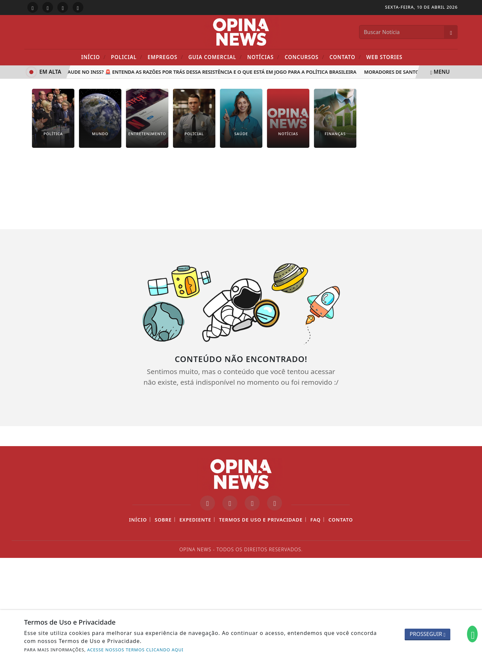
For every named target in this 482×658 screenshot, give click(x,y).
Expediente (195, 520)
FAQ (315, 520)
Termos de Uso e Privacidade (261, 520)
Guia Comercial (215, 57)
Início (93, 57)
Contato (345, 57)
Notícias (263, 57)
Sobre (163, 520)
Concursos (304, 57)
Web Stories (384, 57)
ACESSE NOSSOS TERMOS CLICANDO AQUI (135, 650)
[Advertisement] (241, 193)
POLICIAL (127, 57)
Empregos (165, 57)
